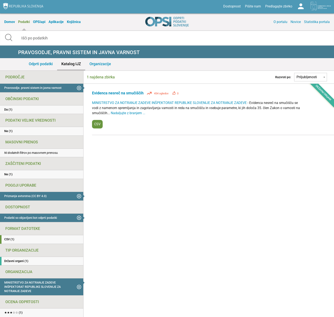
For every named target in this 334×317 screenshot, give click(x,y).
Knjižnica (74, 22)
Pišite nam (253, 6)
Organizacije (100, 64)
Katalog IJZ (71, 64)
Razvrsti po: (283, 77)
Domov (9, 22)
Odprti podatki (41, 64)
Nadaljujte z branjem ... (128, 113)
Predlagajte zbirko (278, 6)
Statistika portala (317, 22)
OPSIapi (39, 22)
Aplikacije (56, 22)
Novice (296, 22)
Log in (300, 6)
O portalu (280, 22)
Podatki (24, 22)
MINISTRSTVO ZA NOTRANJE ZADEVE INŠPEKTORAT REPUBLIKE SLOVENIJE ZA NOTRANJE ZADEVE (170, 103)
